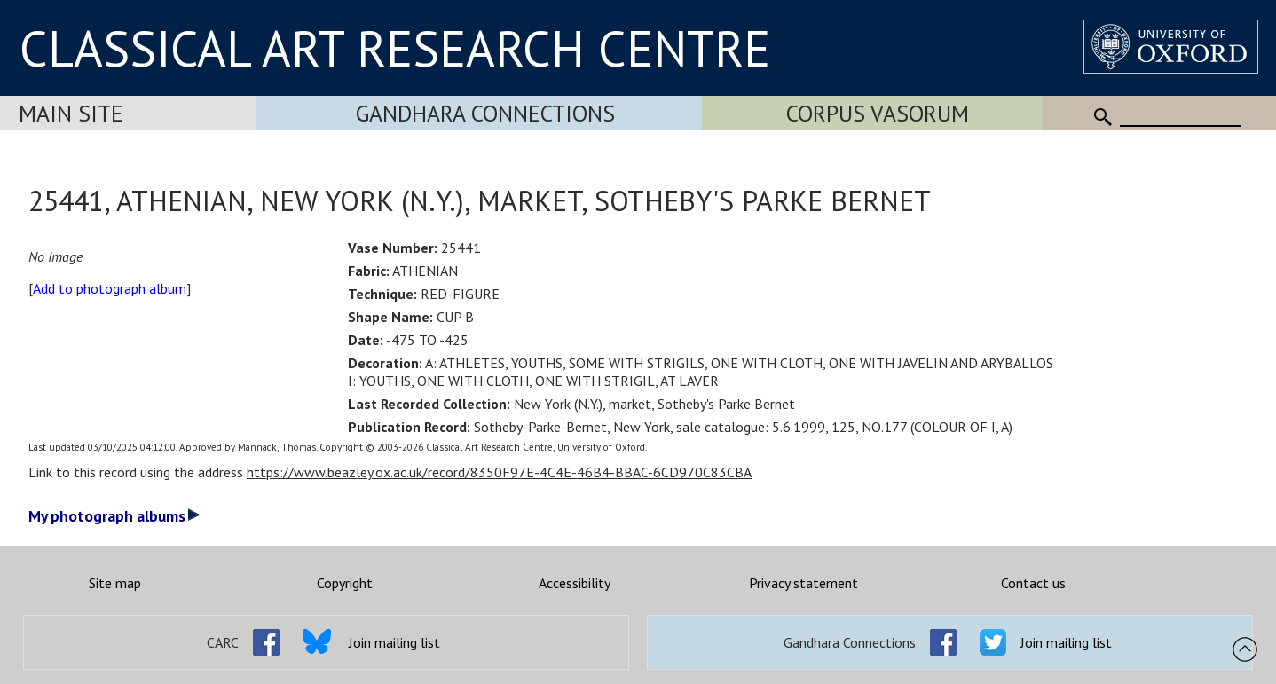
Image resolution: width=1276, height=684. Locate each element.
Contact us (1033, 583)
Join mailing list (394, 642)
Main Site (71, 113)
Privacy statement (803, 583)
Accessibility (574, 583)
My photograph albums (114, 516)
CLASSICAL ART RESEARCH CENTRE (395, 48)
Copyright (345, 583)
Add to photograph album (109, 288)
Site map (115, 583)
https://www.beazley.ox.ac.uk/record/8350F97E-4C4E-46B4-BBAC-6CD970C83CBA (499, 472)
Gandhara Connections (485, 113)
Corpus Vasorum (877, 113)
